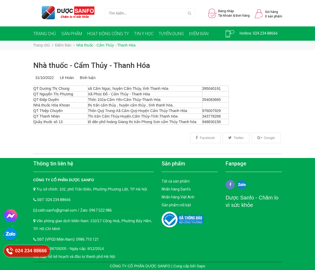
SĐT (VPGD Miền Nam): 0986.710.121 (68, 239)
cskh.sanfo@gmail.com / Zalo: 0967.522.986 (75, 210)
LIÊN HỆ (43, 48)
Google (266, 138)
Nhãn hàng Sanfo (176, 189)
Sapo (201, 266)
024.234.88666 (265, 33)
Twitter (236, 138)
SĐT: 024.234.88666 (54, 200)
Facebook (205, 138)
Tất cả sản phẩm (176, 181)
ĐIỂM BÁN (198, 33)
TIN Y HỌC (143, 33)
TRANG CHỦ (44, 33)
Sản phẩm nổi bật (176, 205)
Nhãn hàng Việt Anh (178, 197)
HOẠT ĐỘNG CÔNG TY (108, 33)
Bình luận (86, 78)
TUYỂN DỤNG (171, 33)
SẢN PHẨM (71, 33)
